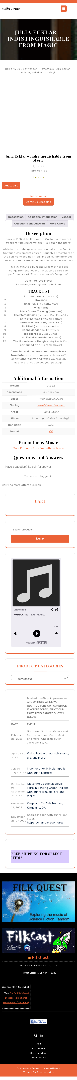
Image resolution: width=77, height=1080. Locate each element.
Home (8, 68)
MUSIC (18, 68)
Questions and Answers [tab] (30, 223)
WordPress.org (38, 1057)
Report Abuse (39, 196)
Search (40, 538)
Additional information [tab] (43, 217)
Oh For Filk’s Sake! (19, 993)
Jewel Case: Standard (51, 405)
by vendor (31, 68)
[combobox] (40, 677)
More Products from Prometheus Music (38, 448)
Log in (38, 1043)
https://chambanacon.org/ (45, 822)
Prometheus (46, 68)
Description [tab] (16, 217)
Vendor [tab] (66, 217)
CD (51, 431)
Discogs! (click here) (16, 997)
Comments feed (38, 1053)
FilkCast (40, 957)
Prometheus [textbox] (39, 679)
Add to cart (11, 185)
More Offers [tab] (57, 223)
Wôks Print (11, 9)
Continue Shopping (38, 202)
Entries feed (38, 1048)
